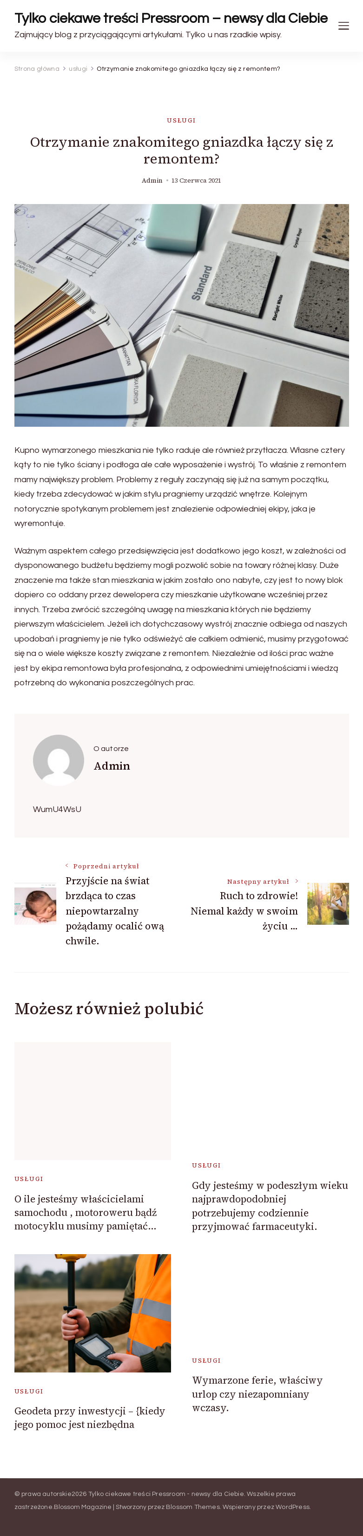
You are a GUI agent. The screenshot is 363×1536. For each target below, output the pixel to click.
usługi (181, 120)
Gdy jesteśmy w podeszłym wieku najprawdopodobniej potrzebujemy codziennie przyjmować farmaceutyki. (270, 1206)
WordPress (293, 1507)
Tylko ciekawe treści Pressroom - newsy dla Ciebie (166, 1494)
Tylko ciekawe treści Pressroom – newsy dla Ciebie (171, 18)
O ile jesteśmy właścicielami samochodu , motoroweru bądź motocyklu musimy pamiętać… (85, 1212)
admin (152, 180)
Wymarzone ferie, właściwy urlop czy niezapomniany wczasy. (257, 1393)
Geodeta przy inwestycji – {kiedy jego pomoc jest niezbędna (89, 1417)
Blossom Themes (193, 1507)
